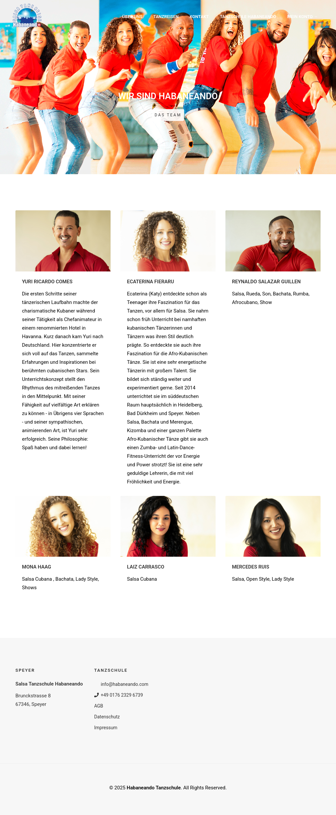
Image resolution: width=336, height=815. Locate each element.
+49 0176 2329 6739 (118, 695)
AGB (98, 706)
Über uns (132, 16)
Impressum (105, 727)
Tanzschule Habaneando (248, 16)
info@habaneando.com (121, 684)
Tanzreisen (165, 16)
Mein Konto (300, 16)
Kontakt (199, 16)
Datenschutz (107, 716)
